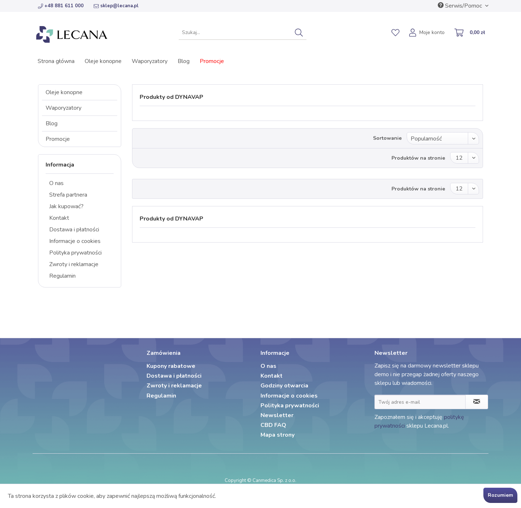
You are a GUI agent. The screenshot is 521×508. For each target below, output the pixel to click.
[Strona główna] (56, 61)
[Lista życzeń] (395, 32)
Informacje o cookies (75, 241)
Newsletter (276, 415)
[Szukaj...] (242, 32)
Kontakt (59, 218)
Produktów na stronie (418, 158)
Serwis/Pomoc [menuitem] (460, 6)
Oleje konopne (64, 92)
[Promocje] (212, 61)
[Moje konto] (427, 33)
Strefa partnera (68, 195)
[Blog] (184, 61)
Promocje (58, 139)
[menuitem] (242, 32)
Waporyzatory (63, 108)
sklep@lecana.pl (116, 6)
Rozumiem (500, 495)
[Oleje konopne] (103, 61)
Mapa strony (277, 435)
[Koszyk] (470, 33)
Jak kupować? (66, 206)
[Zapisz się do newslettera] (476, 402)
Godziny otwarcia (284, 386)
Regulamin (62, 276)
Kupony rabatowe (171, 366)
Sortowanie (387, 138)
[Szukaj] (298, 32)
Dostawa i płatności (74, 230)
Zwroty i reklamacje (73, 264)
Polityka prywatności (75, 253)
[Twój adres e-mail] (420, 402)
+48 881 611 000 (61, 6)
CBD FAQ (273, 425)
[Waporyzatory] (150, 61)
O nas (56, 183)
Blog (52, 123)
